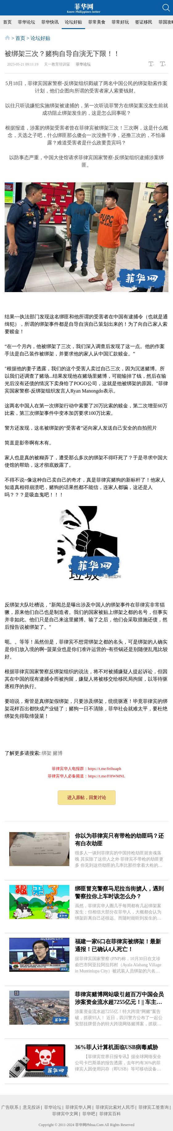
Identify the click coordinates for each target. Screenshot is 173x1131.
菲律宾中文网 (65, 1114)
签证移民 (143, 22)
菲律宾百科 (110, 1114)
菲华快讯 (50, 22)
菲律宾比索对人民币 (115, 1107)
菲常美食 (96, 22)
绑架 (46, 753)
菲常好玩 (120, 22)
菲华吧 (88, 1114)
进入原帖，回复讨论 (86, 797)
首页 (7, 22)
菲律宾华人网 (78, 1107)
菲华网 (80, 1125)
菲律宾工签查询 (153, 1107)
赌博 (58, 753)
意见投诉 (31, 1107)
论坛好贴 (73, 22)
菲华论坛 (26, 22)
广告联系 (10, 1107)
